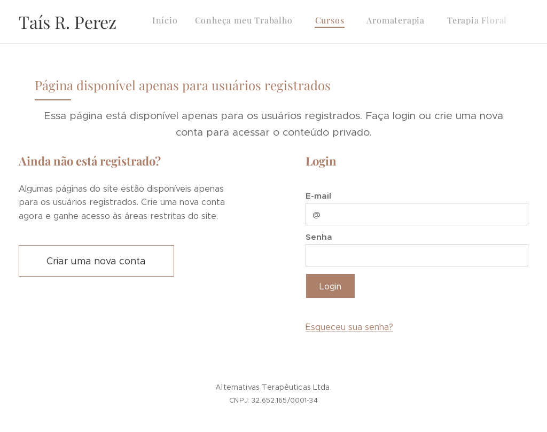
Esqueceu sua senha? (349, 327)
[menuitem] (367, 22)
